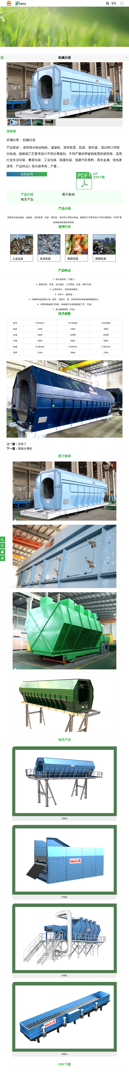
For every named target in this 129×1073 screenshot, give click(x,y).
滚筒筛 (64, 818)
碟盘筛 (64, 1054)
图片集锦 (68, 194)
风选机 (64, 975)
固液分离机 (25, 448)
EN (114, 3)
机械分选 (64, 57)
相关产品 (27, 199)
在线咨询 (27, 174)
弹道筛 (64, 897)
